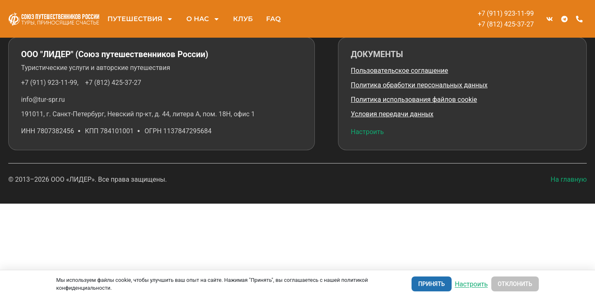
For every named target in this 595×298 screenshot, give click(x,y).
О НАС (203, 19)
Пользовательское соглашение (399, 70)
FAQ (273, 19)
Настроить (367, 132)
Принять (431, 284)
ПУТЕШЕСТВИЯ (140, 19)
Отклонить (515, 284)
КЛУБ (243, 19)
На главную (569, 179)
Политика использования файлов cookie (414, 99)
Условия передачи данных (392, 114)
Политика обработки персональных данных (419, 85)
